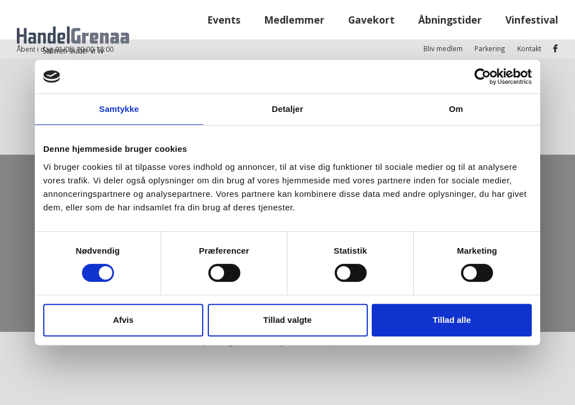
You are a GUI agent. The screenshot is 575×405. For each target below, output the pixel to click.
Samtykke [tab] (119, 109)
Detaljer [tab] (287, 109)
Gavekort (371, 39)
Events (223, 39)
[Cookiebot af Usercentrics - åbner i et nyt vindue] (482, 76)
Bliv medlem (443, 9)
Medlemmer (294, 39)
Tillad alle (451, 320)
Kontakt (529, 9)
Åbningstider (450, 39)
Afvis (123, 320)
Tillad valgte (287, 320)
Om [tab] (456, 109)
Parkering (489, 9)
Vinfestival (531, 39)
